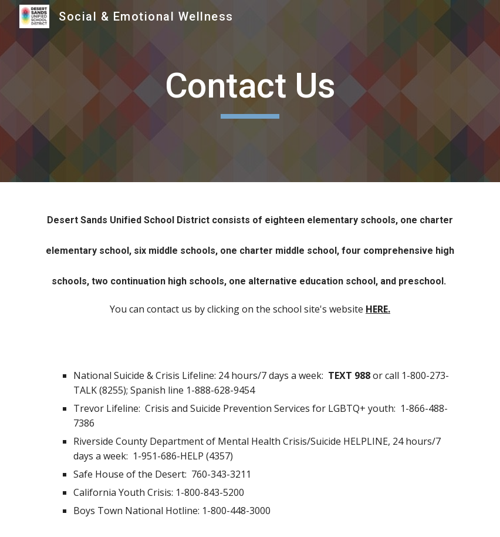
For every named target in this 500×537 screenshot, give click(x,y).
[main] (249, 91)
